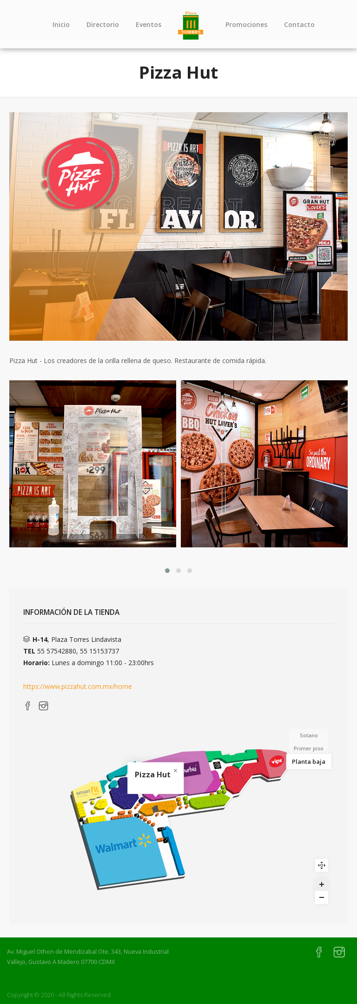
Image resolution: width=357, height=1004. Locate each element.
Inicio (61, 24)
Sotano (309, 735)
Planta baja (308, 761)
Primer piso (309, 748)
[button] (167, 570)
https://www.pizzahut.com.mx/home (77, 686)
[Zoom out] (321, 897)
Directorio (102, 24)
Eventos (148, 24)
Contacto (299, 24)
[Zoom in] (321, 884)
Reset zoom (321, 865)
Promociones (246, 24)
